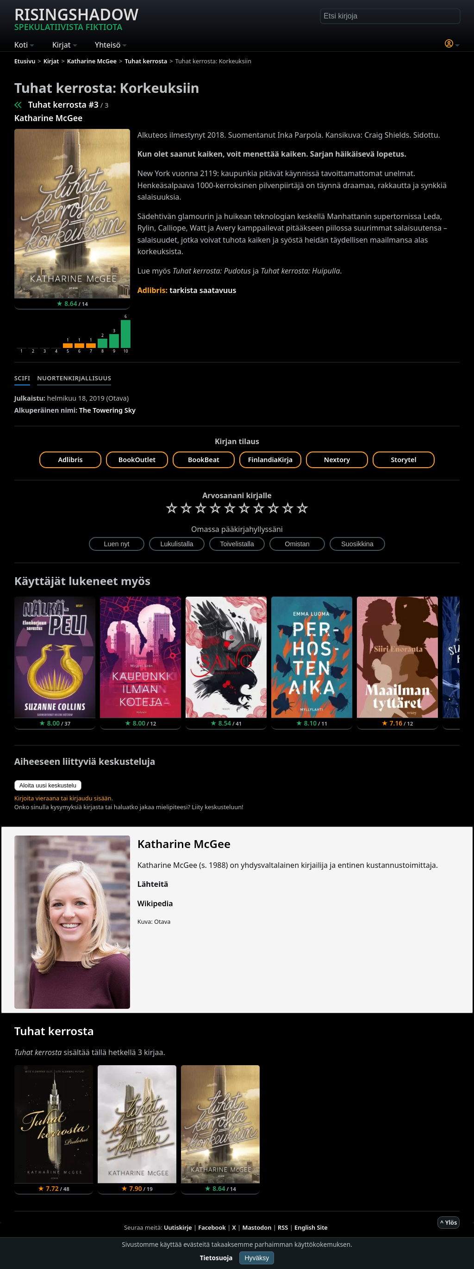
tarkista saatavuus (202, 290)
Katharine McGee (48, 117)
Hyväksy (256, 1258)
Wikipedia (155, 903)
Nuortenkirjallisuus (74, 378)
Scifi (22, 378)
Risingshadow (76, 18)
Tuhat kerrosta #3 (63, 104)
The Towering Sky (107, 410)
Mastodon (257, 1227)
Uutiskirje (178, 1227)
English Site (311, 1227)
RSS (283, 1227)
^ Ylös (448, 1222)
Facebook (212, 1227)
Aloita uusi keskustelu (47, 785)
